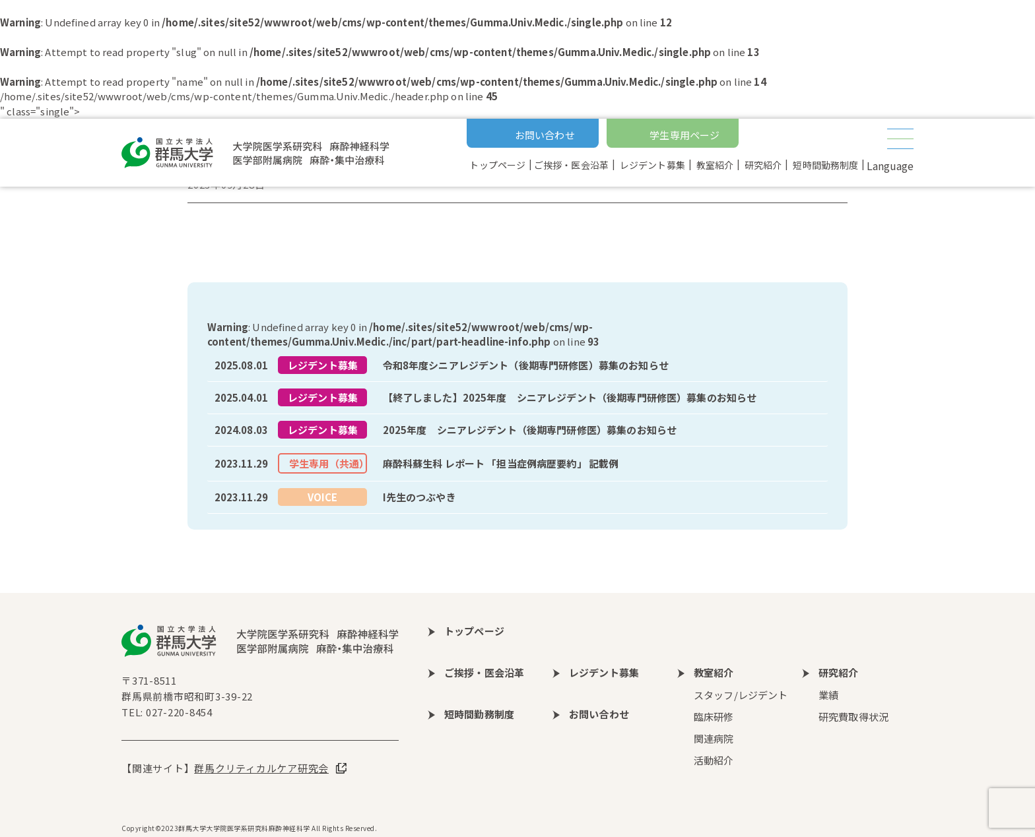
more (517, 365)
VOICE (323, 497)
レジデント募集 (323, 365)
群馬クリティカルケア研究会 (261, 768)
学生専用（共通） (328, 463)
